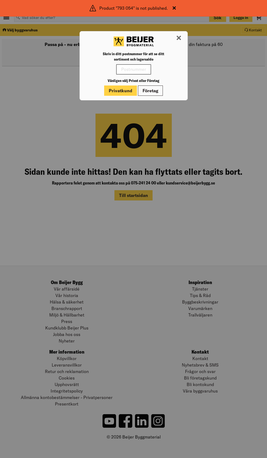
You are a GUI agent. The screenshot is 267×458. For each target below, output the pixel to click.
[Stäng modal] (178, 38)
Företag (150, 90)
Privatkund (120, 90)
